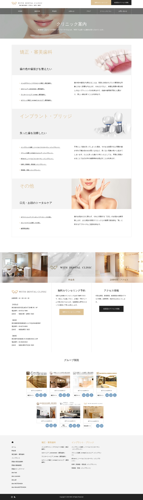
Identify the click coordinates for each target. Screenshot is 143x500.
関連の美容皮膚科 (17, 461)
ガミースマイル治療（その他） (31, 223)
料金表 (54, 11)
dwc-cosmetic (16, 476)
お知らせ (71, 11)
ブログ (88, 11)
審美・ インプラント (64, 426)
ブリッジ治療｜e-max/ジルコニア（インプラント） (37, 153)
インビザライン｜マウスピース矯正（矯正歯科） (36, 83)
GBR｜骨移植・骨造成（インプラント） (34, 164)
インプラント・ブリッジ (83, 442)
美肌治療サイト (87, 425)
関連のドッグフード (18, 469)
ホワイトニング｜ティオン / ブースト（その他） (36, 217)
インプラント (16, 458)
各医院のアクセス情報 (121, 2)
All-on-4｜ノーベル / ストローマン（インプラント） (37, 158)
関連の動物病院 (17, 465)
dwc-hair (14, 472)
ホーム (14, 447)
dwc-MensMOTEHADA (19, 487)
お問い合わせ (123, 11)
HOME (20, 11)
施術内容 (37, 11)
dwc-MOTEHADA (17, 483)
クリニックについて (105, 12)
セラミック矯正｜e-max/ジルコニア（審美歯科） (36, 100)
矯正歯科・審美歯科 (18, 454)
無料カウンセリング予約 (71, 312)
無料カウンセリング (101, 2)
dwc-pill (14, 480)
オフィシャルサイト (36, 390)
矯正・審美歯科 (49, 442)
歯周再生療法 (25, 228)
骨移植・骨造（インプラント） (31, 170)
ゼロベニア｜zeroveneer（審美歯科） (33, 89)
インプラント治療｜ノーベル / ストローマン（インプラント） (40, 147)
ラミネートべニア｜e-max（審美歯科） (33, 94)
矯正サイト (31, 395)
